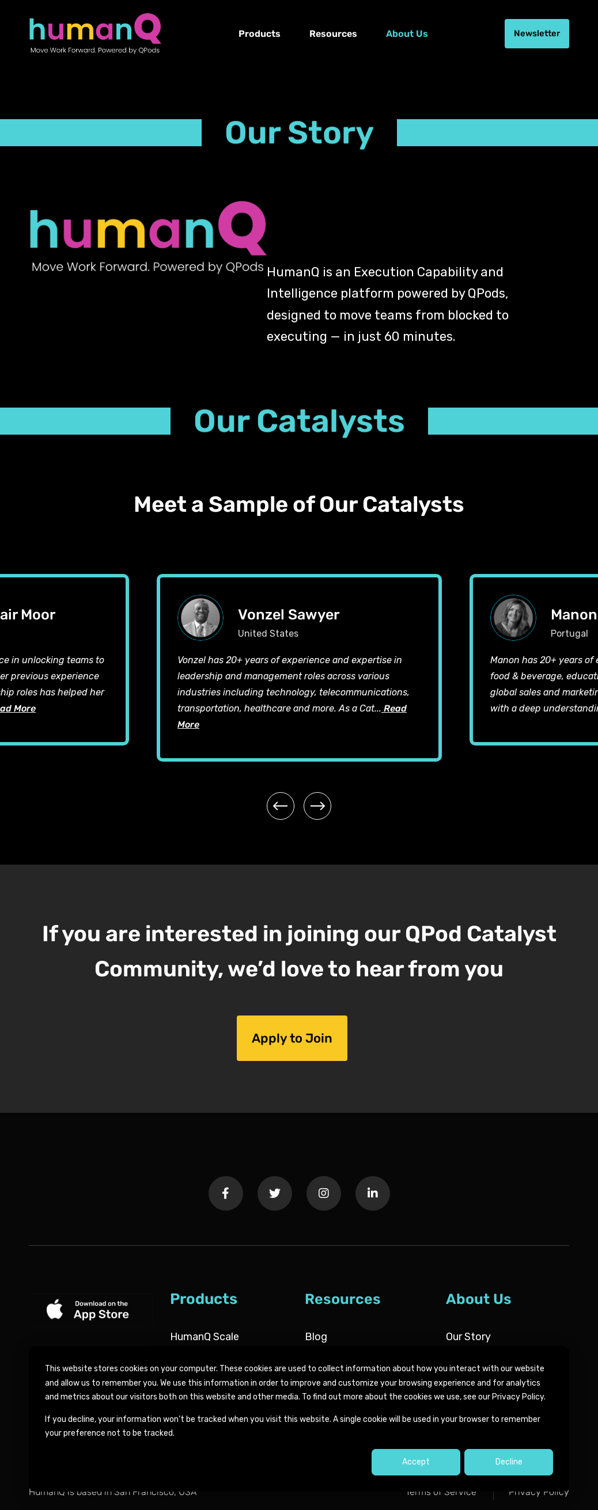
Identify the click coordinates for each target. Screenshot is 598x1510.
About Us (407, 33)
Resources (333, 33)
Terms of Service (441, 1491)
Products (260, 33)
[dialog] (299, 1419)
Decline (509, 1462)
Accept (416, 1462)
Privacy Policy (539, 1491)
